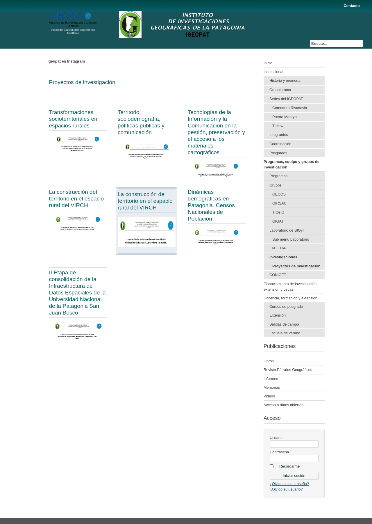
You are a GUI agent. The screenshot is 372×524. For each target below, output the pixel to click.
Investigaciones (283, 257)
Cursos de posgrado (286, 306)
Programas (278, 176)
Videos (269, 396)
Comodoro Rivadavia (289, 108)
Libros (269, 361)
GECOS (279, 194)
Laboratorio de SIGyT (287, 230)
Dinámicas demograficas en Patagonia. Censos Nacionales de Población (211, 205)
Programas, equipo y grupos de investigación (291, 164)
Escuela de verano (284, 333)
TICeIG (278, 212)
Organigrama (280, 90)
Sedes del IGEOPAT (286, 99)
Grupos (275, 185)
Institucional (273, 72)
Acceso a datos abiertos (283, 405)
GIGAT (278, 221)
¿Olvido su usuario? (286, 489)
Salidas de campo (284, 324)
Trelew (277, 126)
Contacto (352, 5)
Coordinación (280, 144)
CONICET (277, 275)
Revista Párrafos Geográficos (288, 369)
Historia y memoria (285, 80)
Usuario (276, 438)
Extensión (277, 315)
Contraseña (279, 452)
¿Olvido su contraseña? (289, 484)
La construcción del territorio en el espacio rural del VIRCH (76, 198)
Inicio (268, 63)
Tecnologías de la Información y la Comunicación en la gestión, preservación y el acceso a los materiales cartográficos (216, 132)
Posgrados (278, 153)
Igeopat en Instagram (66, 61)
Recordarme (289, 466)
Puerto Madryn (284, 117)
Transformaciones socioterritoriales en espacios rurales (73, 119)
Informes (271, 378)
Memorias (272, 387)
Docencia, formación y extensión (290, 298)
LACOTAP (278, 248)
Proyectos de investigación (82, 82)
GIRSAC (279, 203)
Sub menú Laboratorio (290, 239)
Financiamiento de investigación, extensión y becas (291, 287)
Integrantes (278, 134)
